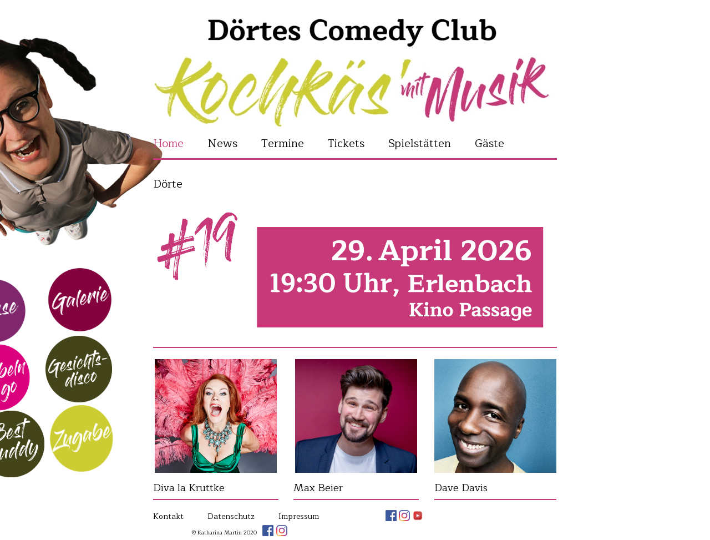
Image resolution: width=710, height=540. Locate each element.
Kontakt (168, 516)
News (222, 143)
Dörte (167, 184)
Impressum (298, 516)
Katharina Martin (355, 69)
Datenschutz (231, 516)
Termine (282, 143)
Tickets (346, 143)
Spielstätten (419, 143)
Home (168, 143)
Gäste (489, 143)
